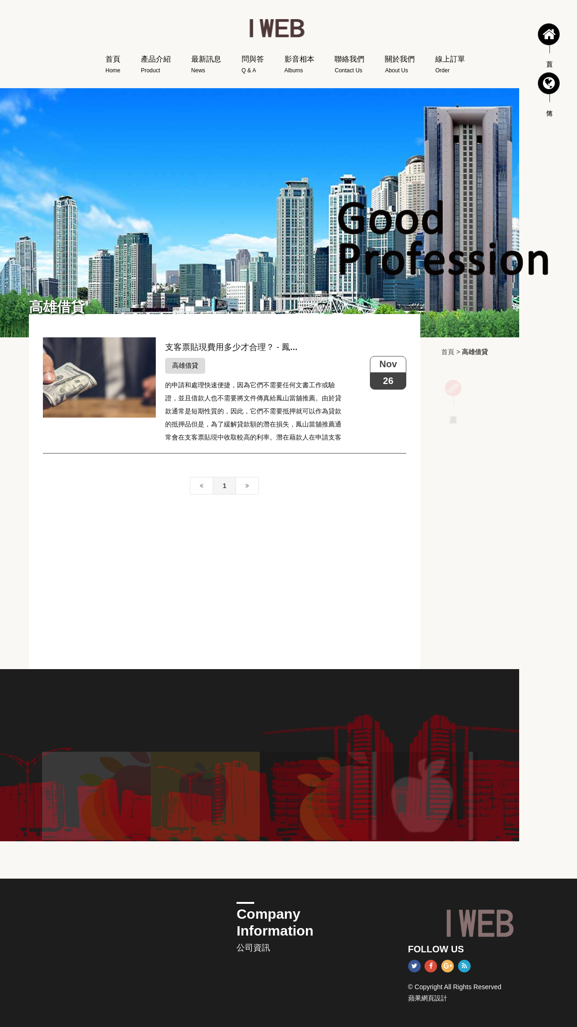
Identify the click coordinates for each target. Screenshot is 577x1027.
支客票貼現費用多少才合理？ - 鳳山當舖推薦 (248, 347)
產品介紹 (156, 66)
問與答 (253, 66)
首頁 (112, 66)
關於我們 (400, 66)
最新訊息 (206, 66)
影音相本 (299, 66)
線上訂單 (450, 66)
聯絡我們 (349, 66)
